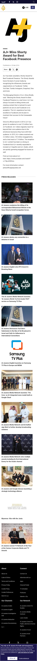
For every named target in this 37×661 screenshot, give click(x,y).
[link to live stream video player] (25, 6)
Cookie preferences (7, 592)
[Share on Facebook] (10, 69)
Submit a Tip (24, 596)
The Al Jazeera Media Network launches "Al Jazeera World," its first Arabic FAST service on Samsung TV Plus (15, 299)
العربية (3, 2)
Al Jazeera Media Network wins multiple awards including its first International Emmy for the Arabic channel (15, 459)
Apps (21, 581)
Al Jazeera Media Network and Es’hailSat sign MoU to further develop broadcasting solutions (16, 427)
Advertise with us (25, 577)
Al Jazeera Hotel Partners (25, 635)
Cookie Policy (5, 589)
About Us (4, 573)
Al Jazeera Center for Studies (26, 607)
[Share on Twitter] (13, 69)
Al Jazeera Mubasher (7, 619)
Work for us (4, 596)
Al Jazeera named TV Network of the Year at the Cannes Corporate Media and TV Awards (16, 548)
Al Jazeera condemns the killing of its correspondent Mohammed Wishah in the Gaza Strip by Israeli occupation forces (16, 207)
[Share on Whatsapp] (17, 69)
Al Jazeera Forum (25, 630)
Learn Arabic (24, 618)
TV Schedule (24, 589)
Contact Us (23, 573)
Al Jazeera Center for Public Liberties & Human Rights (27, 624)
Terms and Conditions (8, 581)
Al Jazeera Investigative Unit (8, 614)
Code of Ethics (5, 577)
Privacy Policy (5, 585)
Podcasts (23, 592)
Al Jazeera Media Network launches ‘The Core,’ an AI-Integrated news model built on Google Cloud (16, 395)
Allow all (12, 658)
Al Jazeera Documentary (8, 623)
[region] (18, 652)
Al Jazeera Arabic (6, 606)
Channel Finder (24, 585)
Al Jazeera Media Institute (25, 613)
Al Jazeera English (7, 609)
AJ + (2, 627)
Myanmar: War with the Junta (11, 518)
